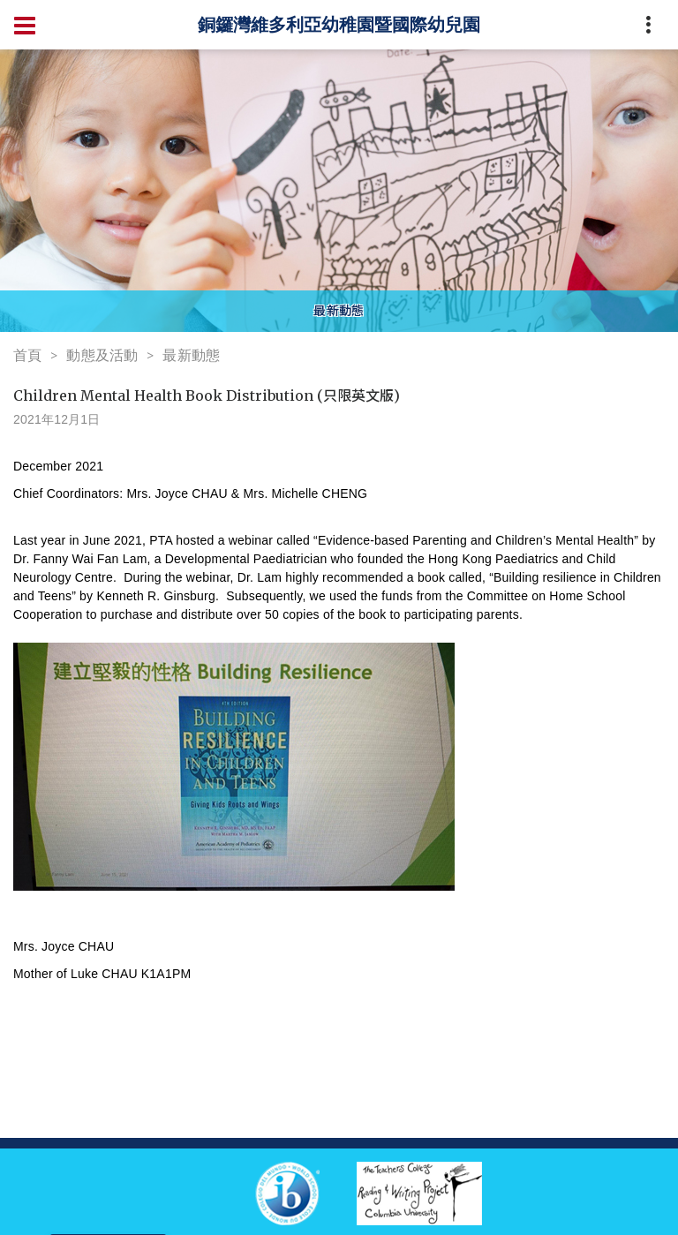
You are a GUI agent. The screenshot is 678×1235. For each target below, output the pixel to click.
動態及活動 (102, 355)
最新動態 (191, 355)
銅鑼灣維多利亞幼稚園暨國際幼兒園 (339, 24)
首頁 (27, 355)
